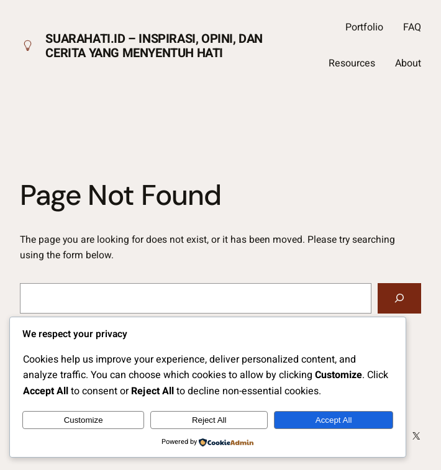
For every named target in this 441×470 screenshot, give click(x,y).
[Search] (399, 298)
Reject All (209, 420)
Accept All (334, 420)
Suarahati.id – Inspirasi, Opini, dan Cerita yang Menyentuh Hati (154, 46)
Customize (83, 420)
